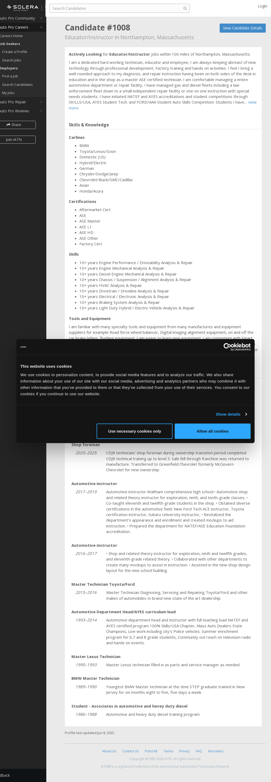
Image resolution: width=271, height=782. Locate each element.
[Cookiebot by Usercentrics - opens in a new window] (227, 347)
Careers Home (24, 38)
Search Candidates (30, 87)
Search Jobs (24, 63)
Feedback (15, 775)
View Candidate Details (242, 27)
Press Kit (151, 751)
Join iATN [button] (27, 142)
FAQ (199, 751)
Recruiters (215, 751)
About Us (109, 751)
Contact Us (130, 751)
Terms (168, 751)
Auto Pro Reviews (23, 113)
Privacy (184, 751)
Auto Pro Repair (22, 104)
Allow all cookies (213, 431)
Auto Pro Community (26, 21)
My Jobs (21, 95)
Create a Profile (27, 54)
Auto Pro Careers (23, 30)
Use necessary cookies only (134, 431)
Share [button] (27, 127)
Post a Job (23, 79)
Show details (228, 414)
